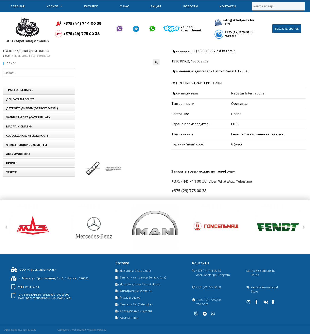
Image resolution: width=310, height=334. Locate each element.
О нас (124, 6)
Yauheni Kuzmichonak (191, 28)
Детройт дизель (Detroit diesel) (32, 108)
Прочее (11, 163)
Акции (156, 6)
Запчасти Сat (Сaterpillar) (28, 117)
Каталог (91, 6)
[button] (286, 28)
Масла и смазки (19, 126)
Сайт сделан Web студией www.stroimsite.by (81, 329)
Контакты (228, 6)
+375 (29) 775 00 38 (81, 34)
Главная (18, 6)
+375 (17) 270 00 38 (238, 32)
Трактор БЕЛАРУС (19, 90)
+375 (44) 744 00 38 (82, 23)
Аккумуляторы (18, 154)
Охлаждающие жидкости (27, 135)
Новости (190, 6)
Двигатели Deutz (20, 99)
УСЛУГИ (54, 6)
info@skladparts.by (238, 20)
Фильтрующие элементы (26, 145)
